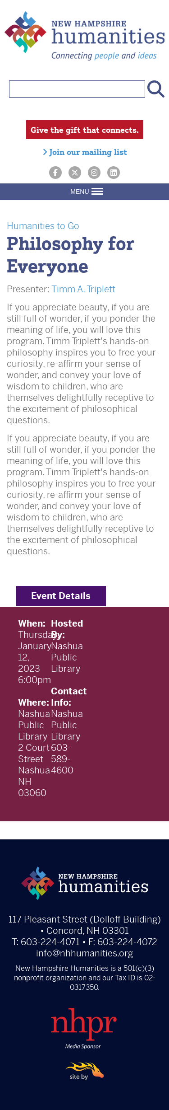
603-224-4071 (50, 942)
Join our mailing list (84, 152)
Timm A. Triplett (83, 289)
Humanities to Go (43, 226)
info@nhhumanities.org (84, 953)
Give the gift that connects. (85, 130)
